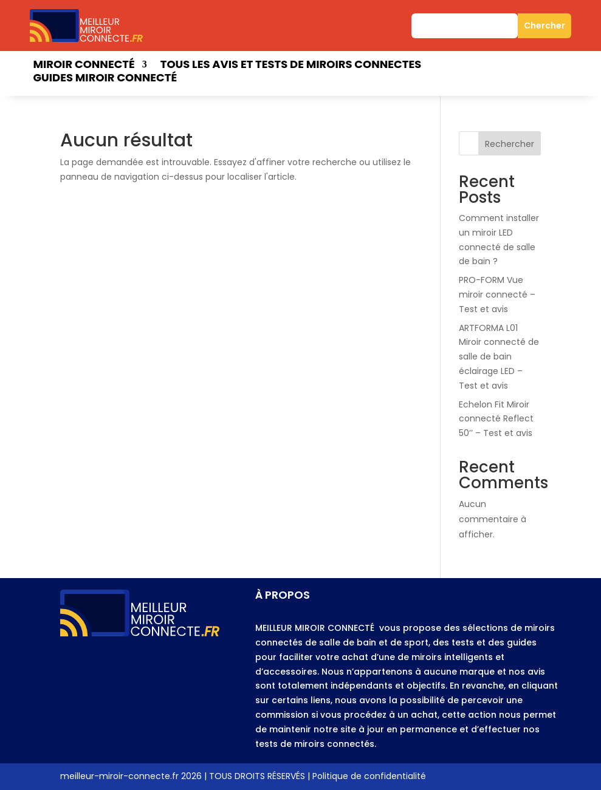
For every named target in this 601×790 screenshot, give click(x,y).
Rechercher (509, 144)
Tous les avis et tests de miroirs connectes (290, 66)
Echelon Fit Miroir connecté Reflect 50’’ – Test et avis (496, 419)
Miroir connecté (83, 66)
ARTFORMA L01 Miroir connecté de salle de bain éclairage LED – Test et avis (499, 357)
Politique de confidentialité (369, 776)
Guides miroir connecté (105, 79)
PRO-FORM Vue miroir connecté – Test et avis (497, 294)
